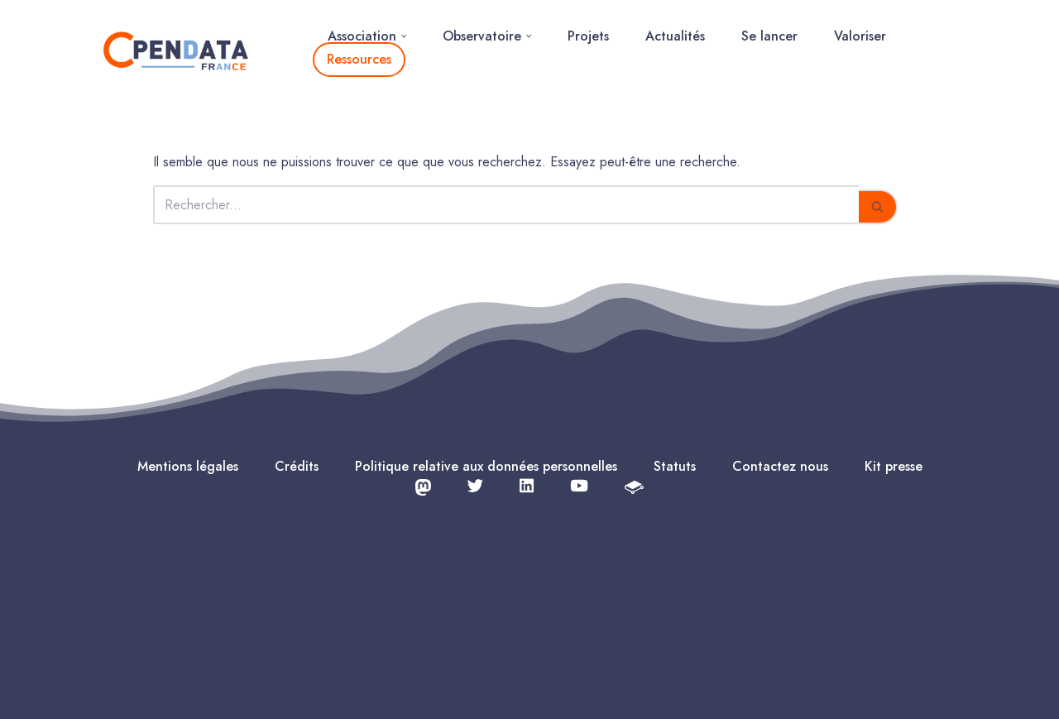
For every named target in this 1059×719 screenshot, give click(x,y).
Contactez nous (780, 466)
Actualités (675, 36)
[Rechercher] (506, 204)
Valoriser (860, 36)
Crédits (297, 466)
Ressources (359, 59)
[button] (403, 36)
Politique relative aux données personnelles (486, 466)
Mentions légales (187, 466)
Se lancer (769, 36)
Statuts (675, 466)
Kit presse (893, 466)
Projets (588, 36)
